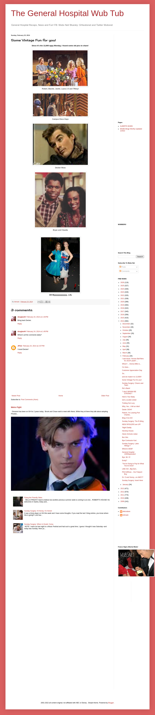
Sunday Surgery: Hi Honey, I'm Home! (38, 511)
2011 (123, 495)
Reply (20, 324)
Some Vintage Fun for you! (132, 380)
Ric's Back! (126, 388)
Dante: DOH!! (127, 410)
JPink (20, 346)
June (124, 343)
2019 (123, 305)
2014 (123, 321)
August (125, 337)
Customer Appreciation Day (132, 370)
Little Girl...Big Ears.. (129, 469)
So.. (123, 373)
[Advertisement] (129, 75)
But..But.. (125, 437)
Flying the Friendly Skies (33, 498)
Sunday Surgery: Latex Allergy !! (130, 445)
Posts (122, 267)
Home (61, 396)
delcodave (126, 511)
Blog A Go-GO (127, 418)
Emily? (124, 460)
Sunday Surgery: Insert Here (132, 480)
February (125, 356)
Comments (124, 271)
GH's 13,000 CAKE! (129, 400)
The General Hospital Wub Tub (67, 13)
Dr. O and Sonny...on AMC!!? (132, 477)
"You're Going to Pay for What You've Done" (133, 465)
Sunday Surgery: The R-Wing (133, 421)
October (125, 330)
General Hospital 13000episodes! (129, 453)
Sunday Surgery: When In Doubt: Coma (38, 524)
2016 (123, 315)
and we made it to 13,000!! (131, 377)
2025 (123, 286)
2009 (123, 501)
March (125, 353)
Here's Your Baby (128, 397)
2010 (123, 498)
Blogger (111, 703)
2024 (123, 289)
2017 (123, 311)
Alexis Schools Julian (130, 434)
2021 (123, 299)
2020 (123, 302)
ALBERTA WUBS (126, 126)
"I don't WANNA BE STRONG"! (129, 392)
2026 (123, 282)
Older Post (105, 396)
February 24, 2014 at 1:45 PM (37, 331)
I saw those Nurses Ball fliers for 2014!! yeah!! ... (133, 360)
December (126, 324)
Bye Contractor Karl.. (129, 440)
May (124, 346)
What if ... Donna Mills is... (131, 364)
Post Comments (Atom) (29, 400)
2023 (123, 292)
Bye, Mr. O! (126, 457)
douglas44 (22, 317)
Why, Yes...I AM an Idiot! (131, 406)
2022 (123, 295)
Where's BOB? (127, 449)
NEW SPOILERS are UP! (131, 424)
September (126, 333)
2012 (123, 492)
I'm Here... (126, 367)
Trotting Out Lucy (128, 403)
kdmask (125, 515)
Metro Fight (16, 407)
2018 (123, 308)
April (124, 349)
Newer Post (16, 396)
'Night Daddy (126, 428)
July (124, 340)
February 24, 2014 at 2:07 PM (33, 346)
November (126, 327)
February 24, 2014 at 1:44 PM (37, 317)
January (125, 484)
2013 (123, 488)
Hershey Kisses (127, 431)
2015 (123, 318)
